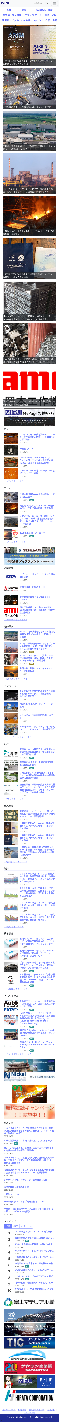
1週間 (15, 1226)
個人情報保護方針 (36, 1409)
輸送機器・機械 (44, 10)
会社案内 (51, 1409)
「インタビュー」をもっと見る (17, 737)
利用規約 (22, 1409)
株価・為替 (51, 20)
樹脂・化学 (50, 15)
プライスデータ (33, 15)
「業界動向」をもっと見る (15, 861)
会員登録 (38, 3)
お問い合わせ (29, 1412)
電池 (24, 10)
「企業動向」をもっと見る (15, 619)
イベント (39, 20)
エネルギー (26, 20)
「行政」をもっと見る (14, 799)
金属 (9, 10)
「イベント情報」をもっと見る (17, 1054)
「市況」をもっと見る (14, 481)
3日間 (7, 1226)
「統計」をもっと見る (14, 926)
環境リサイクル (10, 20)
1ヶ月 (23, 1226)
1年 (30, 1226)
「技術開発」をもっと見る (15, 989)
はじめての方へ (9, 1409)
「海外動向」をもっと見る (15, 679)
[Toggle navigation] (54, 3)
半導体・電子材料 (12, 15)
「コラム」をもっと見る (14, 542)
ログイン (46, 3)
